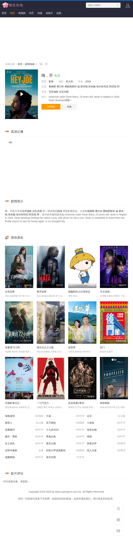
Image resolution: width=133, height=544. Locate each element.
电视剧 (22, 13)
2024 (88, 81)
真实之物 (65, 443)
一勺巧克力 (43, 403)
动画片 (49, 13)
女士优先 (24, 443)
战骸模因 (24, 457)
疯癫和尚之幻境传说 (79, 291)
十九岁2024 (65, 430)
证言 (106, 416)
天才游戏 (105, 291)
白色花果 (10, 291)
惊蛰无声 (106, 443)
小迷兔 (106, 423)
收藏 (69, 106)
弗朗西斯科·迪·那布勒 (76, 86)
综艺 (31, 13)
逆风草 (72, 347)
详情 (68, 100)
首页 (4, 13)
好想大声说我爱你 (65, 450)
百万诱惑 (65, 423)
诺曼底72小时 (12, 347)
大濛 (65, 416)
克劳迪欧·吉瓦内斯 (59, 91)
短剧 (58, 13)
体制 (106, 436)
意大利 (69, 81)
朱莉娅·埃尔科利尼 (98, 86)
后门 (102, 347)
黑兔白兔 (65, 436)
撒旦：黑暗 (24, 436)
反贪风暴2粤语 (76, 403)
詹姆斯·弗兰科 (56, 86)
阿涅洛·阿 (114, 86)
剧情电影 (30, 64)
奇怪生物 (106, 430)
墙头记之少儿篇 (45, 347)
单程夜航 (105, 403)
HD (10, 142)
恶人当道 (106, 450)
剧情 (51, 81)
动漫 (39, 13)
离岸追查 (41, 291)
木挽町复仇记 (12, 403)
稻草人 (24, 423)
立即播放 (51, 106)
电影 (12, 13)
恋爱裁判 (24, 430)
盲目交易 (65, 457)
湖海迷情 (24, 416)
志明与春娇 (24, 450)
